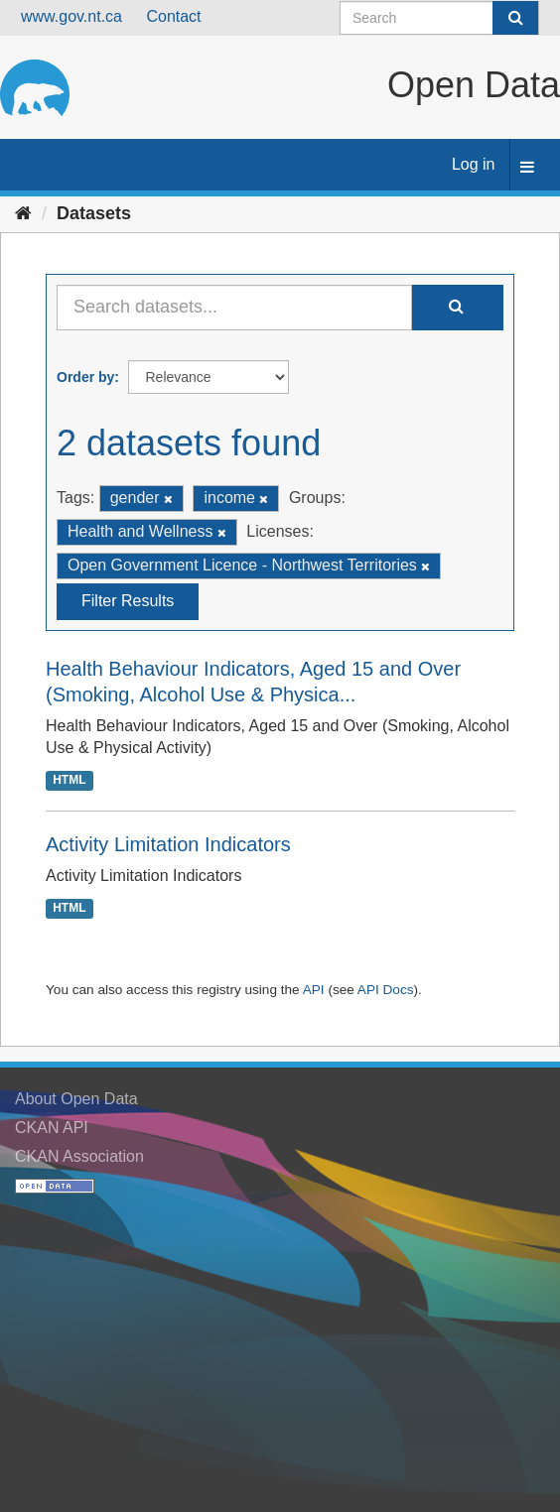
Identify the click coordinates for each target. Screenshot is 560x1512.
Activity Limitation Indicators (168, 844)
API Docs (385, 989)
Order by (85, 377)
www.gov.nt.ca (71, 16)
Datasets (94, 213)
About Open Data (76, 1098)
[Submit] (515, 18)
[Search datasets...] (234, 307)
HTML (69, 780)
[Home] (23, 213)
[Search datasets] (439, 18)
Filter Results (127, 600)
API (314, 989)
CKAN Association (79, 1156)
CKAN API (51, 1127)
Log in (473, 164)
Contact (173, 16)
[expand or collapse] (527, 168)
